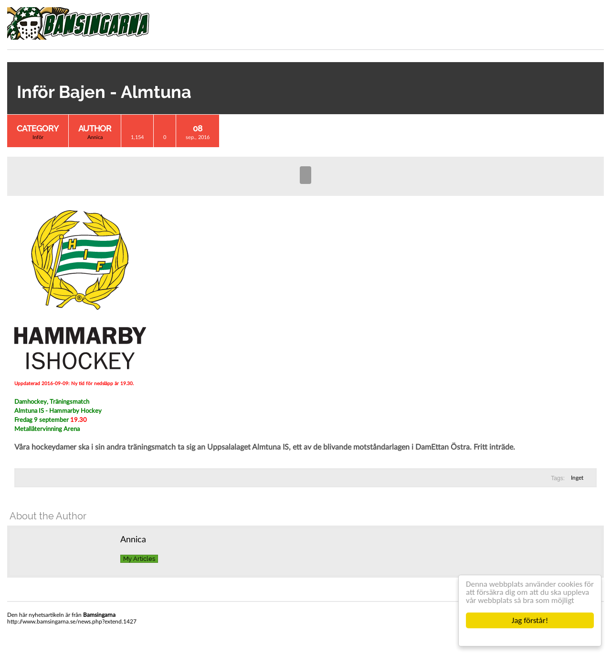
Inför (37, 137)
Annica (95, 137)
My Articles (139, 558)
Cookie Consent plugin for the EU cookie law (530, 637)
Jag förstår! (530, 620)
